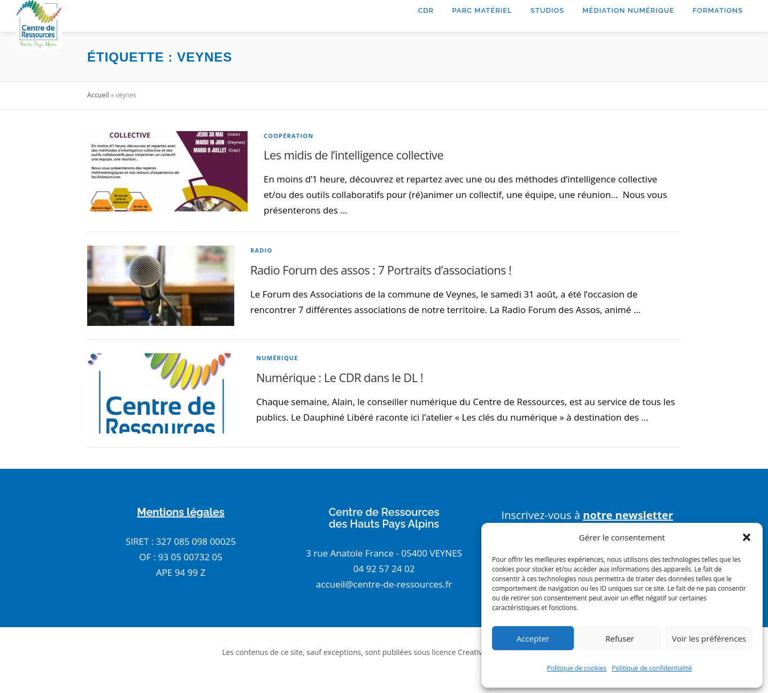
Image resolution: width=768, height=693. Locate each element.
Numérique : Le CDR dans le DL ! (339, 377)
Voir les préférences (709, 638)
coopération (288, 136)
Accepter (533, 638)
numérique (277, 358)
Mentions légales (180, 512)
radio (261, 250)
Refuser (619, 638)
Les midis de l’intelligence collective (353, 155)
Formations (718, 10)
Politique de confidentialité (652, 668)
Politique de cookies (577, 668)
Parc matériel (482, 10)
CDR (426, 10)
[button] (746, 537)
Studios (547, 10)
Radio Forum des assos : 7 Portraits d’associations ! (380, 270)
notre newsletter (628, 515)
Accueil (98, 95)
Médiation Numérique (628, 10)
